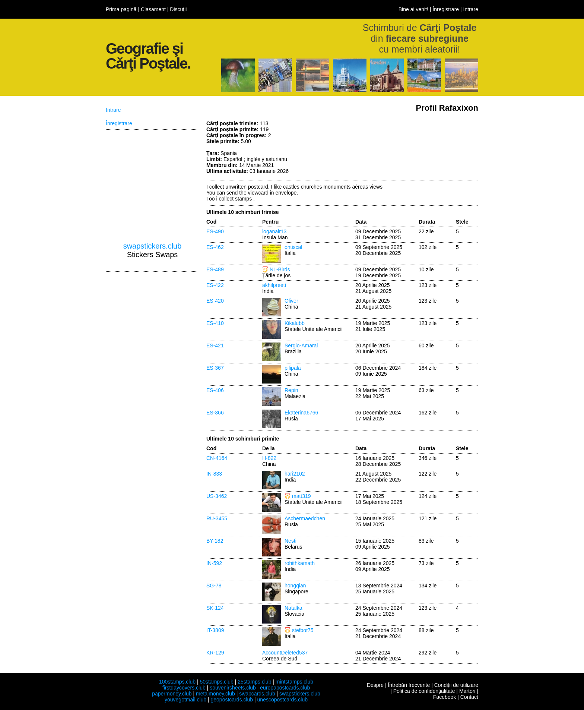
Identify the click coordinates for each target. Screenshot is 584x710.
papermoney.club (171, 694)
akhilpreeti (274, 285)
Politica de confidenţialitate (424, 691)
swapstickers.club (152, 246)
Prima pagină (121, 9)
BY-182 (214, 541)
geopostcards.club (232, 700)
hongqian (295, 585)
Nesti (290, 541)
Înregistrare (445, 9)
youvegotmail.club (185, 700)
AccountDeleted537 (285, 653)
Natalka (293, 608)
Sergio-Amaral (301, 345)
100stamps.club (177, 682)
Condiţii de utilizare (456, 685)
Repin (291, 390)
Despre (375, 685)
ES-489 (215, 269)
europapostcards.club (285, 688)
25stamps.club (254, 682)
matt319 (301, 496)
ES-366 (215, 413)
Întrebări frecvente (409, 685)
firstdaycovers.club (184, 688)
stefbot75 (303, 630)
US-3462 (216, 496)
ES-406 (215, 390)
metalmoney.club (215, 694)
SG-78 (213, 585)
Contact (469, 697)
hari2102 (295, 474)
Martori (467, 691)
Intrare (470, 9)
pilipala (293, 368)
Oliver (291, 301)
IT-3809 (215, 630)
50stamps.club (216, 682)
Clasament (153, 9)
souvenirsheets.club (233, 688)
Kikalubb (295, 323)
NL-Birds (280, 269)
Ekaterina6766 (301, 413)
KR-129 (215, 653)
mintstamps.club (294, 682)
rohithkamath (300, 563)
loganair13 (274, 231)
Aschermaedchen (305, 518)
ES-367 (215, 368)
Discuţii (178, 9)
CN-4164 (216, 458)
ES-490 (215, 231)
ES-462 (215, 247)
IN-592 (214, 563)
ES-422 (215, 285)
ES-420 (215, 301)
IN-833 (214, 474)
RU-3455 (216, 518)
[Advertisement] (422, 148)
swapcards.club (257, 694)
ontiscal (293, 247)
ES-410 (215, 323)
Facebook (444, 697)
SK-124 (215, 608)
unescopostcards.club (282, 700)
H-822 (269, 458)
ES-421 (215, 345)
